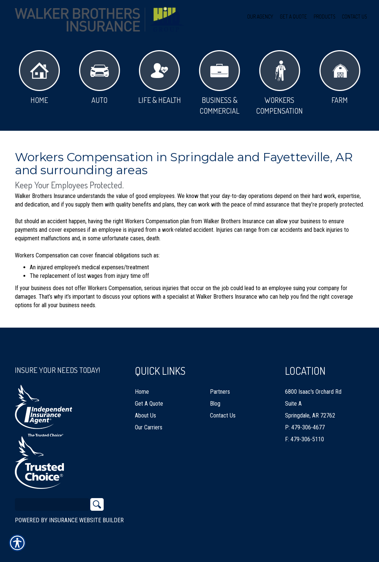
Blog (215, 403)
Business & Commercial (219, 83)
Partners (220, 391)
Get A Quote (149, 403)
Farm (339, 77)
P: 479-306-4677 (305, 427)
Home (39, 77)
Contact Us (223, 415)
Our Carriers (148, 427)
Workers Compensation (279, 83)
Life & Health (159, 77)
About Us (145, 415)
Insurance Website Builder (86, 520)
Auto (99, 77)
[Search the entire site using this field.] (52, 504)
